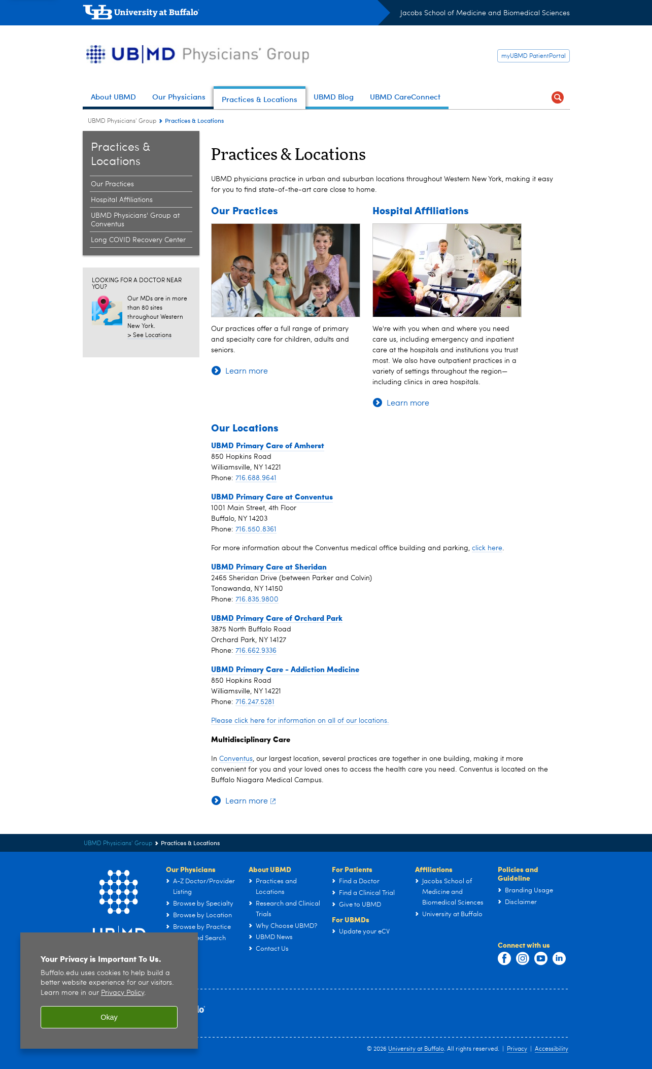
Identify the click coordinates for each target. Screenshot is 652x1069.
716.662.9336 (256, 650)
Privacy (517, 1049)
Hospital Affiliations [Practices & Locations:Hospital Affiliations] (122, 200)
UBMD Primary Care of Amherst (267, 445)
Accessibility (551, 1049)
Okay (109, 1017)
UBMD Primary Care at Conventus (272, 496)
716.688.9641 (256, 478)
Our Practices (244, 210)
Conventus (236, 758)
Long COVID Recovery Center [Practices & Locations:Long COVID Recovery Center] (138, 240)
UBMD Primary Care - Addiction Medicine (285, 669)
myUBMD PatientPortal (533, 56)
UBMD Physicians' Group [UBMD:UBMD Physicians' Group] (122, 121)
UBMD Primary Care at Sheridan (269, 566)
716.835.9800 (257, 599)
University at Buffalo (416, 1049)
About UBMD (270, 869)
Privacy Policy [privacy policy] (122, 993)
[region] (109, 990)
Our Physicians (191, 869)
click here (487, 548)
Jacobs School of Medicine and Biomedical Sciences (485, 13)
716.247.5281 (254, 702)
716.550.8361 (256, 529)
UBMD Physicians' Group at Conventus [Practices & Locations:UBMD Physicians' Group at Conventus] (135, 220)
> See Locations (149, 335)
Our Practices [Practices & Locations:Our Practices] (112, 184)
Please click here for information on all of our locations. (300, 720)
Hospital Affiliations (420, 210)
